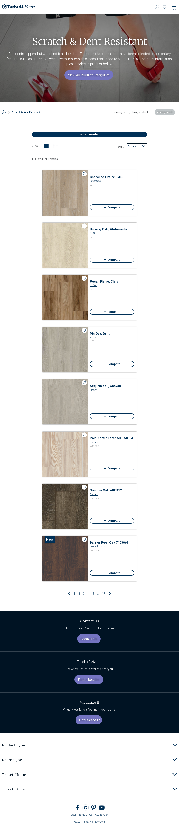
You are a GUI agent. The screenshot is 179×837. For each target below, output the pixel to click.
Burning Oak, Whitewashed (109, 229)
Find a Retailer (89, 679)
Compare (119, 207)
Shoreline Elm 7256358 (106, 177)
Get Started (87, 720)
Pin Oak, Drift (100, 334)
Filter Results (89, 134)
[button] (174, 745)
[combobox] (137, 146)
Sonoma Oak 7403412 (106, 490)
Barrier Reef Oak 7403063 (109, 542)
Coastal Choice (97, 546)
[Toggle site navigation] (174, 7)
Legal (73, 814)
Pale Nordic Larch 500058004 (111, 438)
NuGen (93, 233)
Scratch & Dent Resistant (26, 112)
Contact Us (89, 639)
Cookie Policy (101, 814)
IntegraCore (95, 181)
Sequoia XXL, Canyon (105, 386)
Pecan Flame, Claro (104, 281)
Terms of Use (85, 814)
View (35, 146)
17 (103, 593)
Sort (121, 146)
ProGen (93, 390)
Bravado (94, 442)
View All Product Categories (89, 75)
